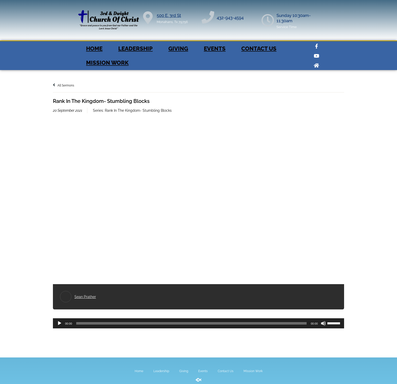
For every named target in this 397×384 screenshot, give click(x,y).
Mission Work (107, 62)
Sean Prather (85, 297)
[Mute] (323, 323)
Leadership (135, 48)
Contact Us (258, 48)
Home (94, 48)
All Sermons (63, 85)
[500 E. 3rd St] (148, 17)
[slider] (191, 323)
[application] (198, 323)
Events (215, 48)
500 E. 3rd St (169, 15)
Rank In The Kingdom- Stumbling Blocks (138, 110)
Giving (178, 48)
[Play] (59, 323)
